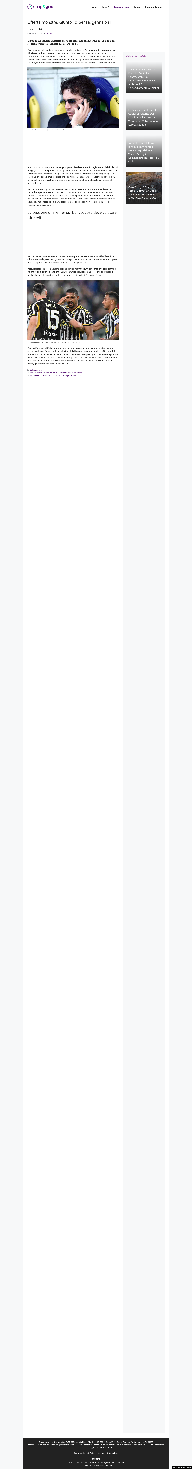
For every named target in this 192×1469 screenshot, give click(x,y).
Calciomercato (121, 7)
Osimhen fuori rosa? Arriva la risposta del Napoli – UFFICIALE (55, 375)
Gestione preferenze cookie (182, 1467)
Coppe (137, 7)
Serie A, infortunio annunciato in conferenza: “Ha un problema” (56, 373)
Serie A (105, 7)
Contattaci (113, 1453)
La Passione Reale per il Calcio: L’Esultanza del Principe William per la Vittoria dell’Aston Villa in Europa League (143, 117)
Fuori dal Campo (153, 7)
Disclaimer (97, 1465)
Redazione (107, 1465)
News (94, 7)
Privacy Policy (85, 1465)
